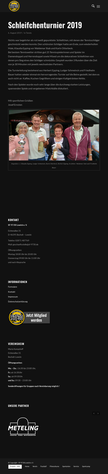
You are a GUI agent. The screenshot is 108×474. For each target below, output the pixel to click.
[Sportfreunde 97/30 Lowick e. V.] (45, 6)
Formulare (12, 287)
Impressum (13, 296)
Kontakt (11, 292)
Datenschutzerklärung (18, 301)
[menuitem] (92, 6)
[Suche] (92, 6)
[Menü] (98, 6)
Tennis (29, 33)
